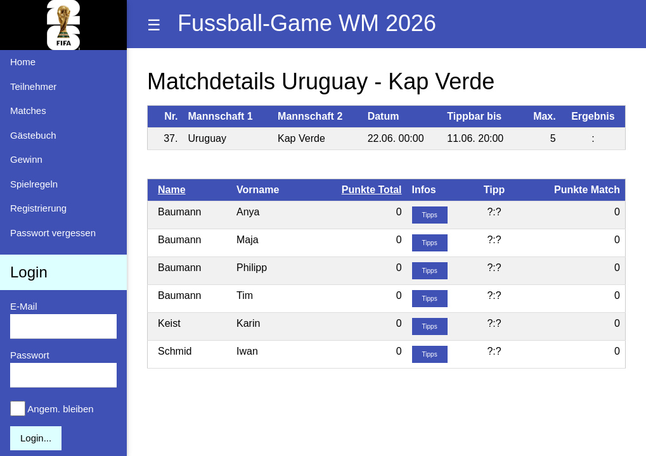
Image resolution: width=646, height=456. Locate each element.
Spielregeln (34, 184)
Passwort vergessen (53, 232)
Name (172, 189)
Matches (28, 110)
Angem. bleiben (60, 408)
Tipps (429, 215)
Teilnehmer (33, 86)
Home (23, 61)
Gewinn (26, 159)
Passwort (29, 355)
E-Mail (23, 306)
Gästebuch (33, 135)
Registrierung (38, 208)
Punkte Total (372, 189)
